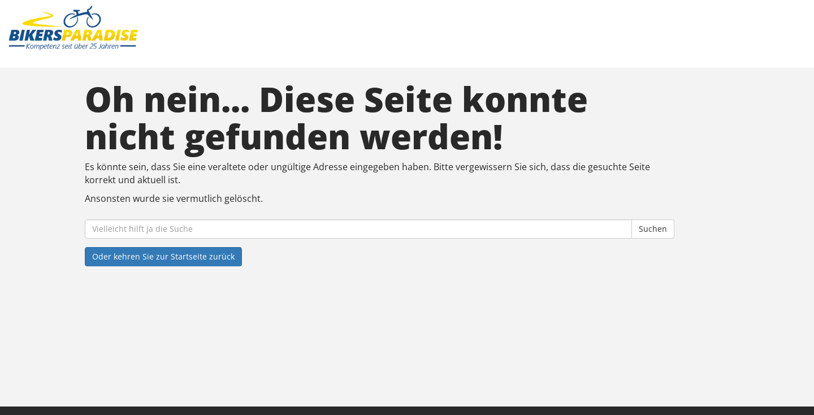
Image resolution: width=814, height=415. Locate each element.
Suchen (653, 228)
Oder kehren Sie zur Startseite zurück (163, 256)
